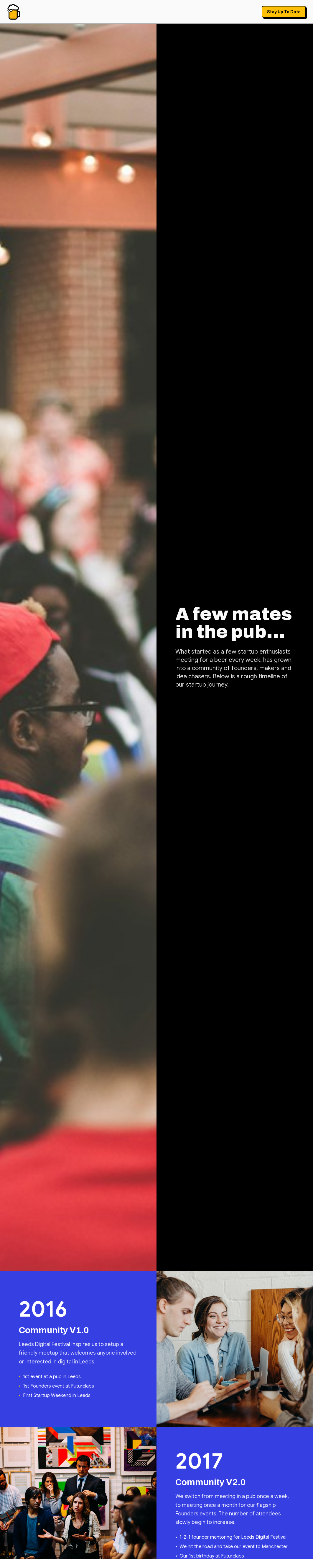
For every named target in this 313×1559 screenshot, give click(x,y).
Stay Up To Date (284, 11)
